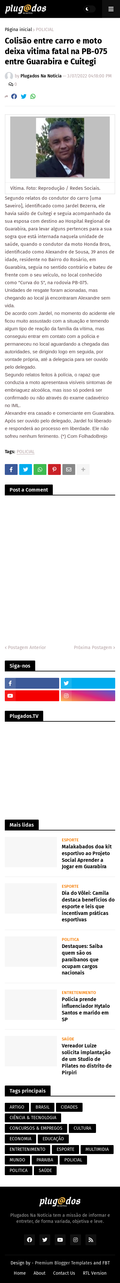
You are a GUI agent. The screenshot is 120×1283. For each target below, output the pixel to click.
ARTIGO (17, 1107)
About (39, 1273)
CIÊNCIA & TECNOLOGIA (33, 1117)
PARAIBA (44, 1160)
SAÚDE (45, 1170)
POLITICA (19, 1170)
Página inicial (18, 30)
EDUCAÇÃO (53, 1139)
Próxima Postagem (93, 647)
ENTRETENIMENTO (27, 1149)
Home (20, 1273)
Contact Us (64, 1273)
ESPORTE (65, 1149)
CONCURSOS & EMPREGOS (36, 1128)
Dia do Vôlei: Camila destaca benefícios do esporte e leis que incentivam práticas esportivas (88, 906)
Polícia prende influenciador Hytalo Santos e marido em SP (86, 1009)
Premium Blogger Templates (63, 1263)
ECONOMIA (20, 1139)
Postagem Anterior (27, 647)
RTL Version (95, 1273)
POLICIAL (45, 30)
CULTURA (82, 1128)
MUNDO (17, 1160)
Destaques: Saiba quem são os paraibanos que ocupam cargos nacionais (82, 959)
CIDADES (69, 1107)
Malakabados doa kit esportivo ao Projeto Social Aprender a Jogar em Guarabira (87, 857)
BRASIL (43, 1107)
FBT (106, 1263)
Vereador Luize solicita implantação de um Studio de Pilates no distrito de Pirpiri (87, 1059)
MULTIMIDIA (97, 1149)
